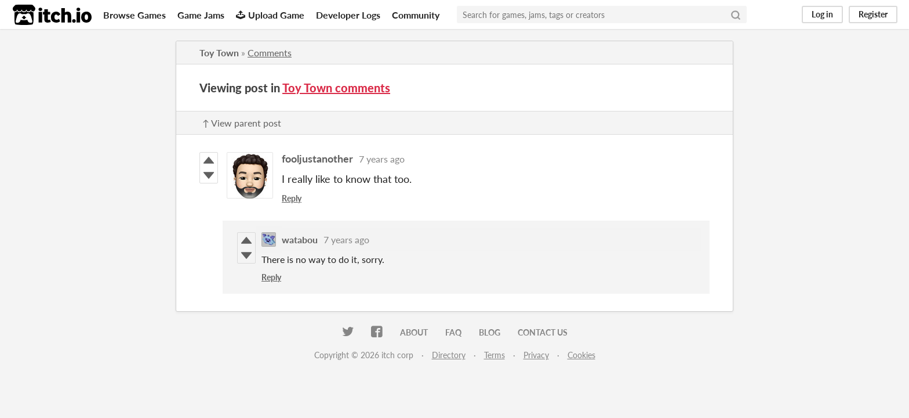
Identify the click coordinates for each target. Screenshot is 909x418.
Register (873, 14)
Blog (489, 332)
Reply (291, 198)
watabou (300, 239)
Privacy (536, 355)
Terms (494, 355)
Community (415, 14)
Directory (449, 355)
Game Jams (200, 14)
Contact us (543, 332)
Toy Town (219, 52)
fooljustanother (317, 158)
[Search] (736, 14)
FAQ (453, 332)
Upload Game (270, 14)
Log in (822, 14)
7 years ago (382, 158)
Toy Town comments (336, 88)
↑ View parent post (241, 122)
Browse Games (134, 14)
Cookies (581, 355)
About (414, 332)
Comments (270, 52)
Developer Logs (348, 14)
